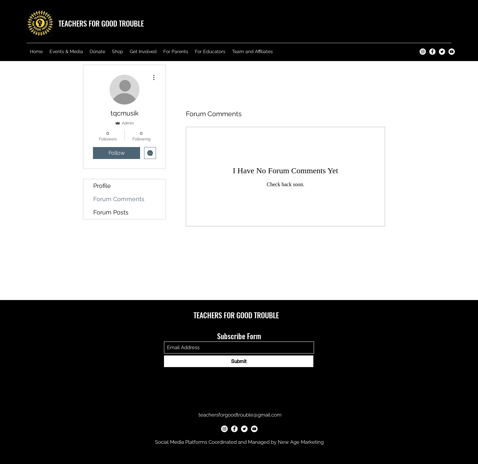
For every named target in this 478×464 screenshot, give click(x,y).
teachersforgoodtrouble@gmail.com (240, 415)
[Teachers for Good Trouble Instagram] (423, 51)
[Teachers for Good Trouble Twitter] (442, 51)
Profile (102, 185)
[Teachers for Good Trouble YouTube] (451, 51)
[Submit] (238, 361)
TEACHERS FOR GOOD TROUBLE (101, 23)
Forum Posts (110, 212)
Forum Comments (118, 198)
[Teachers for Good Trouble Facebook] (432, 51)
